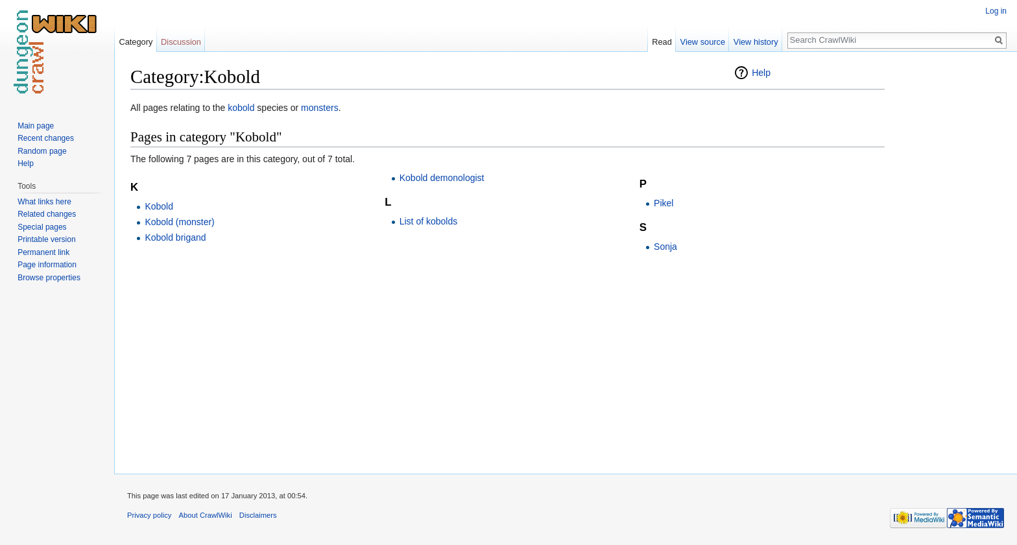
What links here (44, 201)
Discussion (181, 42)
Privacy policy (149, 515)
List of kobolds (429, 221)
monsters (320, 108)
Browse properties (49, 277)
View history (756, 42)
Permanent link (43, 252)
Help (761, 72)
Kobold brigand (175, 237)
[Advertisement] (949, 259)
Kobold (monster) (179, 222)
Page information (47, 264)
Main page (36, 125)
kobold (241, 108)
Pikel (663, 203)
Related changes (47, 214)
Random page (42, 151)
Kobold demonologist (442, 178)
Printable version (46, 239)
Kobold (159, 206)
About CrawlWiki (205, 515)
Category (135, 42)
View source (702, 42)
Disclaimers (258, 515)
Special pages (42, 227)
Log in (996, 11)
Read (662, 42)
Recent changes (46, 138)
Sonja (665, 246)
